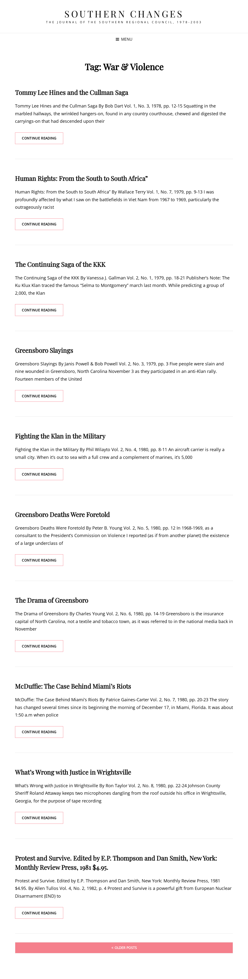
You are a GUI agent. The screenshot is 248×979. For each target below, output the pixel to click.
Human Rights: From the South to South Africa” (81, 178)
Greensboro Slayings (44, 351)
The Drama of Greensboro (51, 601)
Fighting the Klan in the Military (60, 436)
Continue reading (43, 140)
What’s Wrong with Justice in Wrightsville (73, 773)
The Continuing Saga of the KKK (60, 264)
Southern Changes (124, 14)
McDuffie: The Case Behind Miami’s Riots (73, 687)
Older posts (126, 949)
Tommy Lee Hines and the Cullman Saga (71, 92)
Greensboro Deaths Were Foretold (62, 515)
